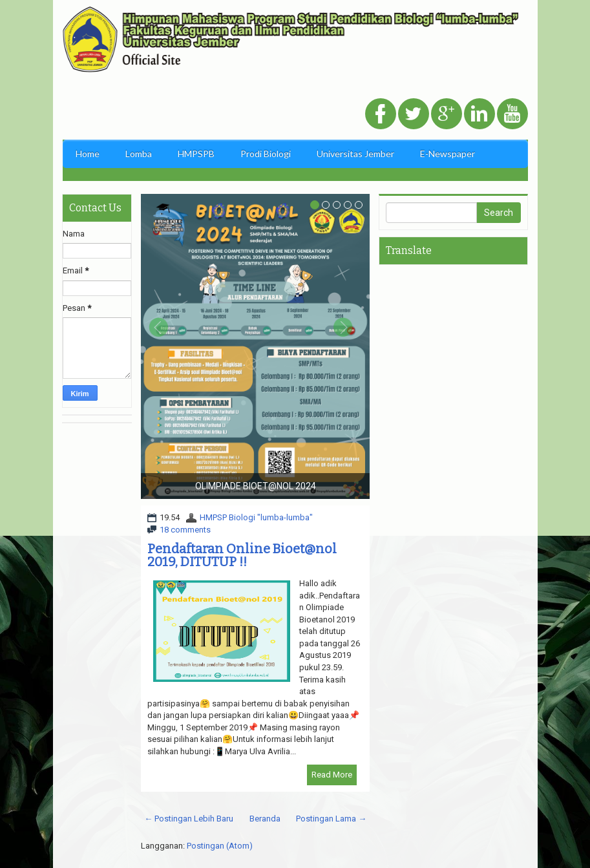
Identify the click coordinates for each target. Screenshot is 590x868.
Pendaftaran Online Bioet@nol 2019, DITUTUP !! (242, 555)
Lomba (138, 153)
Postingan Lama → (331, 818)
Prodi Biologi (265, 153)
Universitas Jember (355, 153)
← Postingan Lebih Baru (188, 818)
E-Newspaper (447, 153)
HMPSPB (196, 153)
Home (88, 153)
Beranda (264, 818)
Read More (331, 774)
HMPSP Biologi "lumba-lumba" (256, 517)
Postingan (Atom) (220, 846)
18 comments (185, 530)
